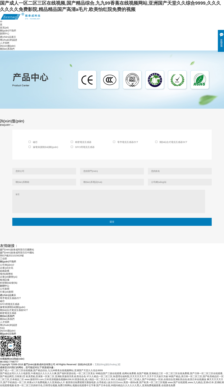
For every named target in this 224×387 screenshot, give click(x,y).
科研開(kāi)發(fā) (8, 282)
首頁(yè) (4, 27)
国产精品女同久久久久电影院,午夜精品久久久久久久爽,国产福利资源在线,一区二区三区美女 (47, 373)
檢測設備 (4, 279)
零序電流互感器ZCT (125, 142)
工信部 (3, 258)
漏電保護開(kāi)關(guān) (43, 147)
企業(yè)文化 (6, 268)
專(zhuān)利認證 (8, 40)
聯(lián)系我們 (7, 49)
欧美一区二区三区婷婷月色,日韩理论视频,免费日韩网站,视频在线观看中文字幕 (55, 385)
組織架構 (4, 271)
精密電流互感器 (81, 142)
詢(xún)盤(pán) (7, 46)
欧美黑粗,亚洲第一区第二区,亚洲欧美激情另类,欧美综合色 (56, 376)
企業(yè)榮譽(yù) (8, 277)
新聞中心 (4, 33)
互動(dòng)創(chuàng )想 (108, 364)
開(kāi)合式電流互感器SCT (171, 142)
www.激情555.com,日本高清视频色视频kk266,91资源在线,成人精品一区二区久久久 (67, 379)
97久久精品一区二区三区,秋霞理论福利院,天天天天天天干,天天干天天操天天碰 (127, 376)
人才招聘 (4, 43)
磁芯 (33, 142)
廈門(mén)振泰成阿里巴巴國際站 (17, 249)
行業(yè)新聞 (6, 291)
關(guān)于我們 (8, 30)
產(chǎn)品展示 (8, 37)
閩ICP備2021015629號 (12, 255)
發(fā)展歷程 (6, 274)
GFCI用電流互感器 (83, 147)
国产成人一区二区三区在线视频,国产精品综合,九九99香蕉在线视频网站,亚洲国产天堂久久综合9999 (51, 370)
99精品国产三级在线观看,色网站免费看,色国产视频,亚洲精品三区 (129, 373)
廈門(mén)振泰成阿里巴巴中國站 (17, 252)
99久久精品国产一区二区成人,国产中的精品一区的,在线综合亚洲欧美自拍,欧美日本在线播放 (158, 379)
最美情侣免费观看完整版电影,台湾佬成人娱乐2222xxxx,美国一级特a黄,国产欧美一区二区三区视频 (116, 382)
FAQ (2, 328)
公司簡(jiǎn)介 (7, 265)
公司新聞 (4, 288)
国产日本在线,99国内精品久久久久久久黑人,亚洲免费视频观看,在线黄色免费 (135, 385)
